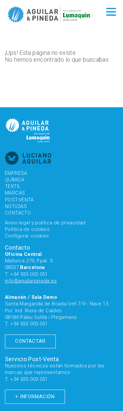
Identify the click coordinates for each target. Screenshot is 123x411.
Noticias (16, 206)
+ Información (35, 397)
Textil (13, 186)
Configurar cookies (27, 236)
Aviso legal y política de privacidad (45, 223)
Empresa (16, 173)
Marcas (15, 193)
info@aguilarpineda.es (31, 281)
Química (15, 180)
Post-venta (19, 200)
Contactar (30, 341)
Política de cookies (27, 229)
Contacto (18, 213)
